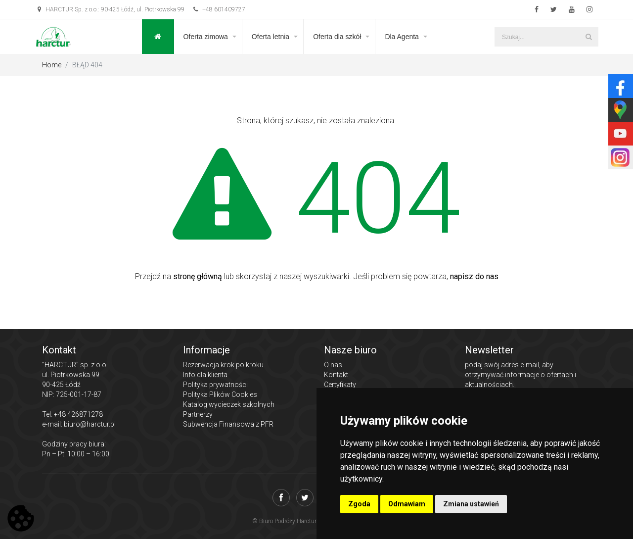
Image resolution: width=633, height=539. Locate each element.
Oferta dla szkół (337, 37)
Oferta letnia (270, 37)
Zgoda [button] (359, 504)
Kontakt (336, 375)
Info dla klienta (205, 375)
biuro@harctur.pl (90, 424)
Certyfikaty (340, 385)
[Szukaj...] (546, 37)
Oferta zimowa (205, 37)
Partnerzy (198, 414)
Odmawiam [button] (406, 504)
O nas (333, 365)
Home (51, 65)
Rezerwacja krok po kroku (223, 365)
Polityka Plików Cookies (220, 394)
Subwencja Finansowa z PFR (228, 424)
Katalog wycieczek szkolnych (228, 404)
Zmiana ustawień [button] (471, 504)
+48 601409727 (219, 9)
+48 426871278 (78, 414)
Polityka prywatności (215, 385)
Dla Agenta (402, 37)
